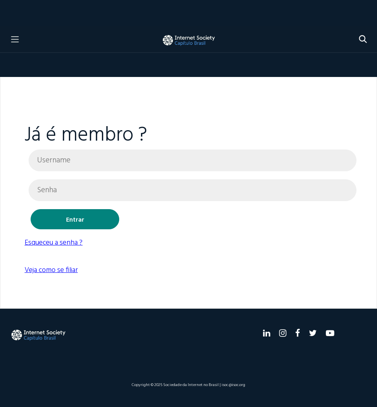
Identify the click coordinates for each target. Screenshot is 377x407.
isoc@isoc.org (233, 385)
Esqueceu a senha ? (54, 243)
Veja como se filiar (51, 270)
